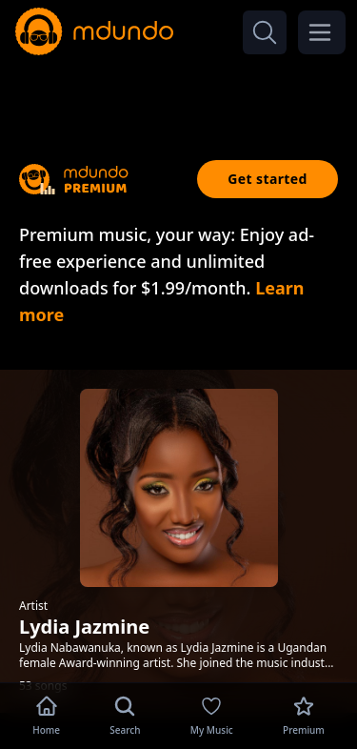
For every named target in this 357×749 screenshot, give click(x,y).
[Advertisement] (179, 93)
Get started (267, 179)
